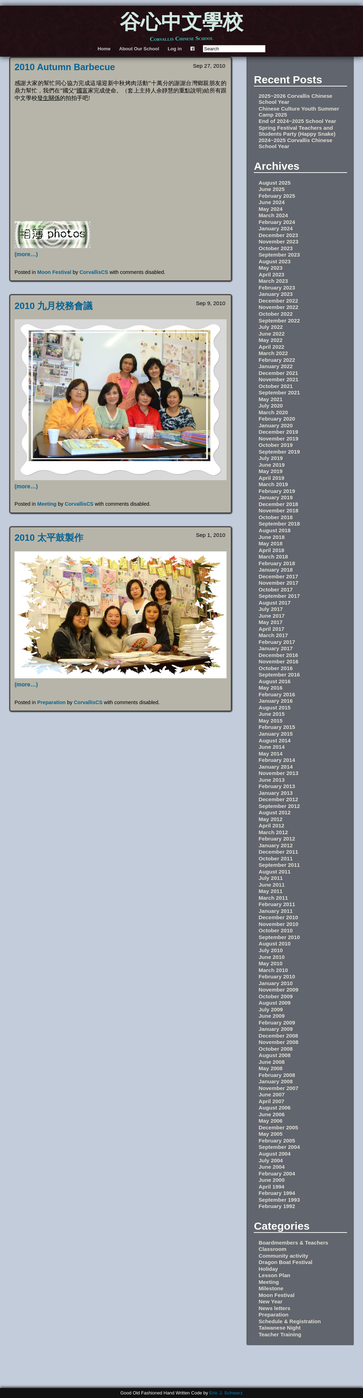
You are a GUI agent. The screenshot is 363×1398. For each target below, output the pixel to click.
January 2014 (275, 767)
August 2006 (274, 1108)
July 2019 (270, 458)
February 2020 (276, 419)
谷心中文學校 (181, 23)
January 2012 (275, 845)
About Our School (139, 48)
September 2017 (279, 596)
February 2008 (276, 1075)
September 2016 (279, 675)
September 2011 (279, 865)
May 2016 (270, 688)
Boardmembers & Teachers (293, 1243)
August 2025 (274, 183)
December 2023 (278, 235)
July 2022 (270, 327)
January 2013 (275, 793)
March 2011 (273, 898)
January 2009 (275, 1029)
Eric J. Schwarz (225, 1393)
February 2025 (276, 196)
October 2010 (275, 930)
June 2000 (271, 1180)
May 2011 (270, 891)
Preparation (51, 702)
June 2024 (271, 202)
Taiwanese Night (279, 1328)
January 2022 (275, 366)
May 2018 (270, 543)
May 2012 (270, 819)
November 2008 (278, 1042)
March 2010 (273, 970)
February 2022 (276, 360)
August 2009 (274, 1003)
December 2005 (278, 1127)
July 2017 (270, 609)
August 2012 (274, 812)
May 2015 (270, 721)
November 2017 (278, 583)
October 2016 (275, 668)
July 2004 (270, 1160)
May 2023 (270, 268)
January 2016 (275, 701)
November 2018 (278, 510)
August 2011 (274, 872)
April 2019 (271, 478)
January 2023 (275, 294)
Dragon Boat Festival (285, 1262)
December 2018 (278, 504)
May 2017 (270, 622)
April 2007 (271, 1101)
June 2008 (271, 1062)
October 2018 (275, 517)
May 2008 (270, 1068)
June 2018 (271, 537)
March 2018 (273, 557)
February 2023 (276, 288)
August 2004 (274, 1154)
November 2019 (278, 439)
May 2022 (270, 340)
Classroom (272, 1249)
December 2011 (278, 852)
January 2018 (275, 570)
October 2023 (275, 248)
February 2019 (276, 491)
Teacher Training (279, 1334)
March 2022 (273, 353)
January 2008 (275, 1081)
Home (104, 48)
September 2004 (279, 1147)
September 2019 (279, 452)
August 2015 (274, 707)
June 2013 (271, 780)
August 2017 (274, 603)
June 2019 (271, 465)
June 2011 (271, 885)
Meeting (46, 504)
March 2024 (273, 215)
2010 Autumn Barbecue (65, 67)
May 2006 (270, 1121)
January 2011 (275, 911)
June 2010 (271, 957)
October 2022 (275, 314)
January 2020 (275, 425)
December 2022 (278, 301)
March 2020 (273, 412)
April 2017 (271, 629)
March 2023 (273, 281)
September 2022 (279, 321)
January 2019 (275, 497)
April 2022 (271, 347)
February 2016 (276, 694)
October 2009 (275, 996)
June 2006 (271, 1114)
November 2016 (278, 661)
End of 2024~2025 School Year (297, 121)
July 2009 (270, 1009)
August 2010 (274, 944)
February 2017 (276, 642)
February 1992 (276, 1206)
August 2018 (274, 530)
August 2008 (274, 1055)
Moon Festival (54, 272)
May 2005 (270, 1134)
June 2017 (271, 616)
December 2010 (278, 917)
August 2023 (274, 261)
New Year (270, 1301)
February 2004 (276, 1173)
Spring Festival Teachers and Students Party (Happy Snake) (296, 131)
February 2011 (276, 904)
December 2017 (278, 576)
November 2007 (278, 1088)
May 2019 (270, 471)
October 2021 (275, 386)
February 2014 (276, 760)
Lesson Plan (274, 1275)
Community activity (283, 1256)
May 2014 (270, 754)
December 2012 (278, 799)
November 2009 (278, 990)
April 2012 (271, 825)
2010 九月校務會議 (54, 306)
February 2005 (276, 1141)
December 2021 (278, 373)
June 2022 (271, 334)
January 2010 (275, 983)
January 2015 (275, 734)
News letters (274, 1308)
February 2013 (276, 786)
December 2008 (278, 1036)
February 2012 (276, 839)
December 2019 (278, 432)
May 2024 (270, 209)
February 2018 (276, 563)
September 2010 (279, 937)
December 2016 (278, 655)
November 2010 (278, 924)
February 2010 (276, 976)
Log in (175, 48)
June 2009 (271, 1016)
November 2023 (278, 241)
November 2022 (278, 307)
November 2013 (278, 773)
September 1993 (279, 1200)
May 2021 (270, 399)
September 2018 (279, 524)
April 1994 (271, 1187)
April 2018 (271, 550)
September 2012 (279, 806)
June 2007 (271, 1094)
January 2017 (275, 648)
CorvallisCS (93, 272)
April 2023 (271, 274)
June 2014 (271, 747)
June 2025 (271, 189)
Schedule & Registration (289, 1321)
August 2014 (274, 740)
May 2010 (270, 963)
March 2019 (273, 484)
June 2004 (271, 1167)
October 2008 (275, 1049)
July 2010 (270, 950)
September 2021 (279, 392)
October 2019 (275, 445)
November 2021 (278, 379)
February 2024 (276, 222)
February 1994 (276, 1193)
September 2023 (279, 255)
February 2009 (276, 1023)
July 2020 (270, 406)
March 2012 (273, 832)
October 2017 (275, 589)
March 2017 (273, 635)
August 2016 (274, 681)
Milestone (270, 1288)
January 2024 (275, 228)
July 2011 (270, 878)
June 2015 (271, 714)
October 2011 (275, 858)
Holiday (268, 1269)
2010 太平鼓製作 (49, 538)
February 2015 (276, 727)
